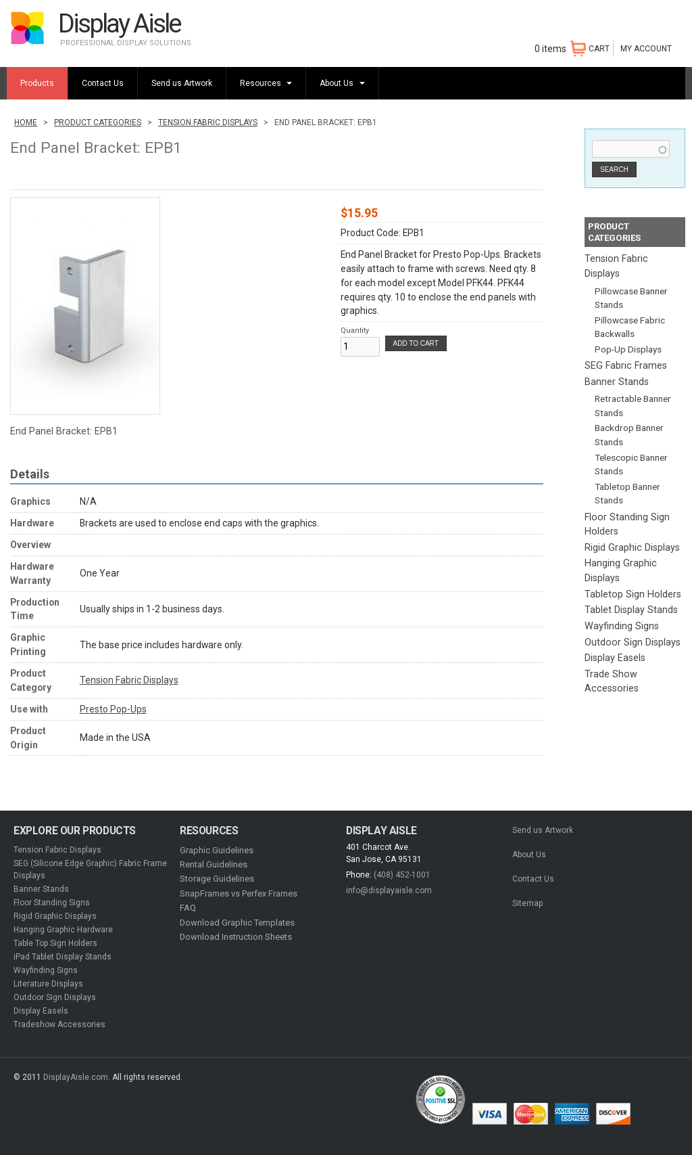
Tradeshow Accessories (59, 1024)
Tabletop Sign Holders (633, 594)
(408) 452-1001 (402, 875)
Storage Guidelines (217, 879)
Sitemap (527, 903)
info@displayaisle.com (389, 890)
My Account (646, 48)
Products (37, 83)
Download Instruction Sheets (236, 937)
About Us (337, 83)
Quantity (355, 330)
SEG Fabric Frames (626, 365)
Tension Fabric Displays (207, 122)
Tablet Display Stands (631, 610)
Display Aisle (119, 23)
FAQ (188, 908)
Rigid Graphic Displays (632, 547)
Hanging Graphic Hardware (63, 929)
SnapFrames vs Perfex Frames (238, 893)
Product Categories (97, 122)
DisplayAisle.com (75, 1077)
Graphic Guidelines (216, 850)
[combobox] (631, 149)
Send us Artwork (181, 83)
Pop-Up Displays (628, 349)
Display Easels (615, 658)
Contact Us (103, 83)
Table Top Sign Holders (55, 943)
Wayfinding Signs (622, 626)
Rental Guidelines (213, 864)
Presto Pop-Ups (113, 709)
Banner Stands (617, 382)
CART (599, 48)
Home (25, 122)
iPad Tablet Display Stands (63, 956)
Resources (261, 83)
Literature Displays (48, 984)
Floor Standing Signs (52, 902)
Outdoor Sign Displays (633, 642)
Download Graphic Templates (237, 923)
